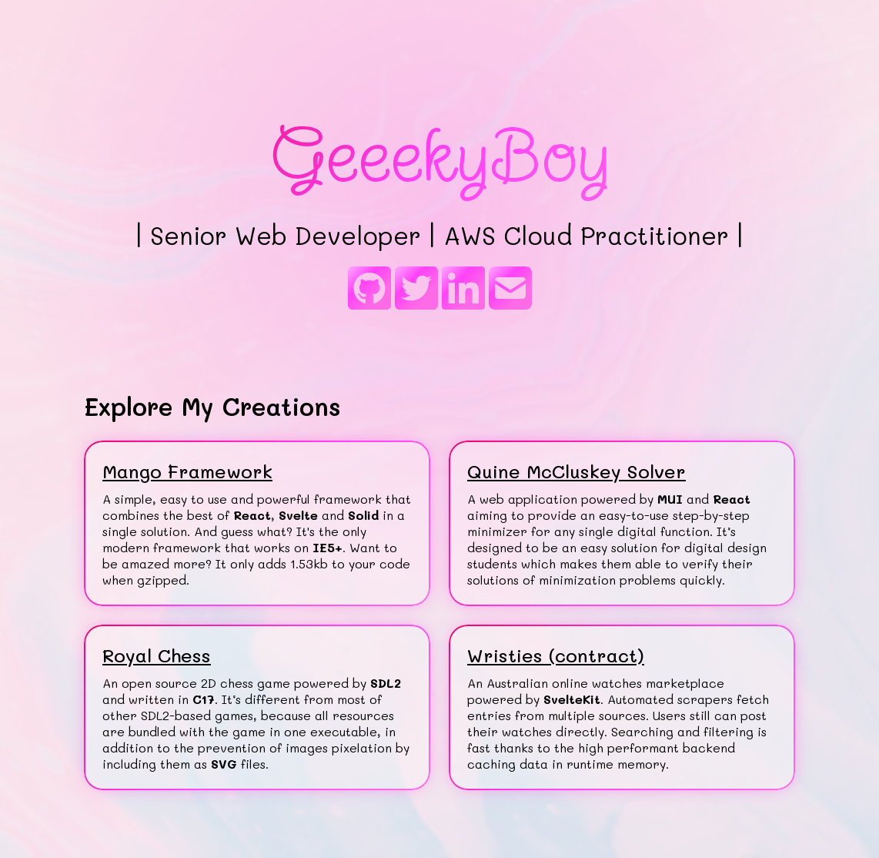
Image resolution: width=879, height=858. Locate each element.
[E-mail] (510, 289)
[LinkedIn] (463, 289)
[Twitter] (416, 289)
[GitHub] (369, 289)
